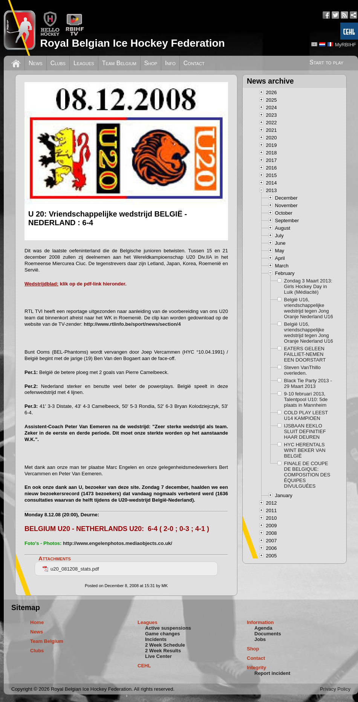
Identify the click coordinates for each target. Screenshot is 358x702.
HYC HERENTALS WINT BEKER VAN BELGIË (305, 450)
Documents (267, 633)
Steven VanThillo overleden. (302, 370)
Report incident (272, 673)
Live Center (158, 656)
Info (170, 63)
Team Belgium (119, 63)
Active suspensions (168, 628)
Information (260, 622)
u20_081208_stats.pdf (71, 569)
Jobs (260, 639)
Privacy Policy (335, 689)
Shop (151, 63)
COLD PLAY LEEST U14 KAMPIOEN (306, 415)
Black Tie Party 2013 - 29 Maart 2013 (308, 383)
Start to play (326, 62)
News (36, 63)
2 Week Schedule (165, 645)
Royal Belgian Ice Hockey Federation (132, 43)
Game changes (162, 633)
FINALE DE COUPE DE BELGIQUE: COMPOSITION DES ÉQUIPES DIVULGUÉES (307, 475)
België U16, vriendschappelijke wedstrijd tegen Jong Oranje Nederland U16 (308, 308)
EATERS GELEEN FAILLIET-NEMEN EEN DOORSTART (305, 354)
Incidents (156, 639)
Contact (194, 63)
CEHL (144, 665)
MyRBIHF (345, 44)
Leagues (83, 63)
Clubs (58, 63)
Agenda (263, 628)
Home (37, 622)
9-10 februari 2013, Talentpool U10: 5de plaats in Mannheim (306, 399)
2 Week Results (163, 650)
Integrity (256, 667)
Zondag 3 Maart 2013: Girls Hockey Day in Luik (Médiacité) (308, 286)
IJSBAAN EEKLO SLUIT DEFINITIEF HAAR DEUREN (305, 431)
